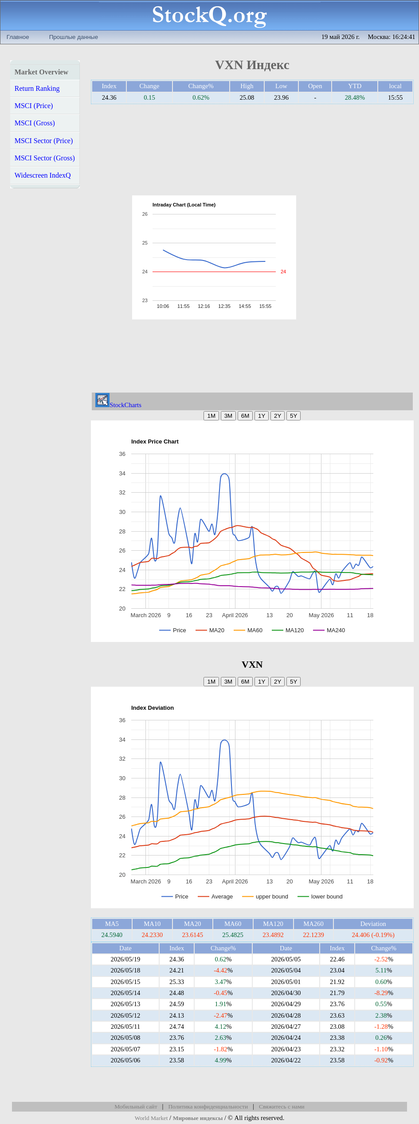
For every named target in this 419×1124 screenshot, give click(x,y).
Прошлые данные (73, 37)
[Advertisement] (341, 257)
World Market (151, 1118)
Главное (18, 37)
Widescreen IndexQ (43, 175)
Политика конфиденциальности (208, 1106)
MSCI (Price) (34, 105)
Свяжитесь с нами (282, 1106)
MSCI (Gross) (35, 123)
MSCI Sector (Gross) (45, 158)
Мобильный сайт (135, 1106)
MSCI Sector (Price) (44, 140)
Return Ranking (37, 88)
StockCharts (118, 404)
